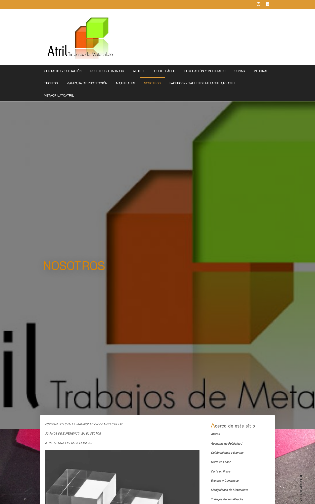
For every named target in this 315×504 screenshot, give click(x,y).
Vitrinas (261, 71)
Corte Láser (164, 71)
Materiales (125, 83)
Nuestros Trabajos (107, 71)
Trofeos (51, 83)
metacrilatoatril (59, 95)
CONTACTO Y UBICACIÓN (63, 71)
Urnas (239, 71)
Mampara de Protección (87, 83)
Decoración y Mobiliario (205, 71)
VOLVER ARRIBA (301, 487)
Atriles (139, 71)
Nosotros (152, 83)
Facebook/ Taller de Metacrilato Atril (203, 83)
